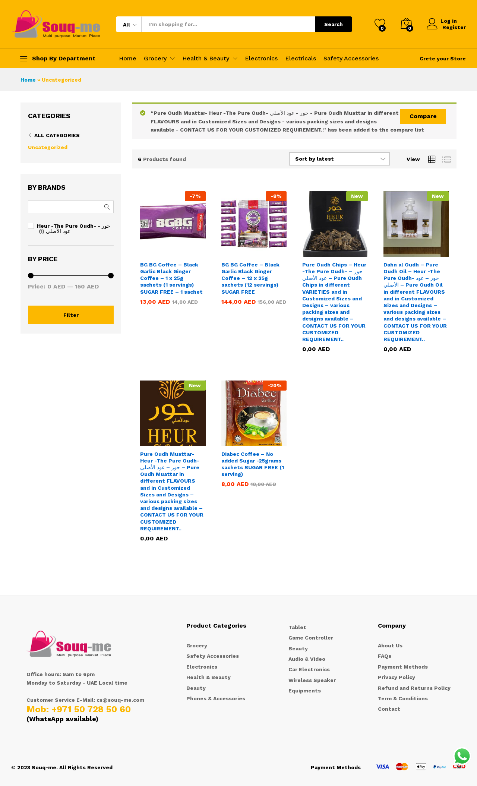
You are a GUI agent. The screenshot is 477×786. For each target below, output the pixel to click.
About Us (390, 645)
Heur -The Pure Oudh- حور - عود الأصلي (73, 228)
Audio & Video (306, 659)
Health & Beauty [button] (205, 58)
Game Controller (310, 638)
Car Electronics (309, 669)
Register (454, 27)
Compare (423, 116)
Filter (71, 315)
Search (333, 24)
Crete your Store (443, 58)
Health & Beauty (208, 677)
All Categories (57, 135)
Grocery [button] (155, 58)
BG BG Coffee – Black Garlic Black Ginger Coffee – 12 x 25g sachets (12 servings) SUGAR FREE (250, 278)
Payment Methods (403, 667)
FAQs (384, 656)
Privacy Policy (396, 677)
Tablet (297, 627)
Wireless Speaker (312, 680)
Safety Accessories (351, 58)
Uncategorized (47, 147)
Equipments (304, 691)
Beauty (196, 688)
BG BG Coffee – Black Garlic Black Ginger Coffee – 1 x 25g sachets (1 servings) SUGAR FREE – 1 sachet (171, 278)
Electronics (261, 58)
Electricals (300, 58)
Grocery (196, 645)
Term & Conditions (403, 698)
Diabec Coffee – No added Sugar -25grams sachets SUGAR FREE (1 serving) (252, 464)
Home (127, 58)
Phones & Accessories (215, 698)
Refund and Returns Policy (414, 688)
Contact (389, 709)
